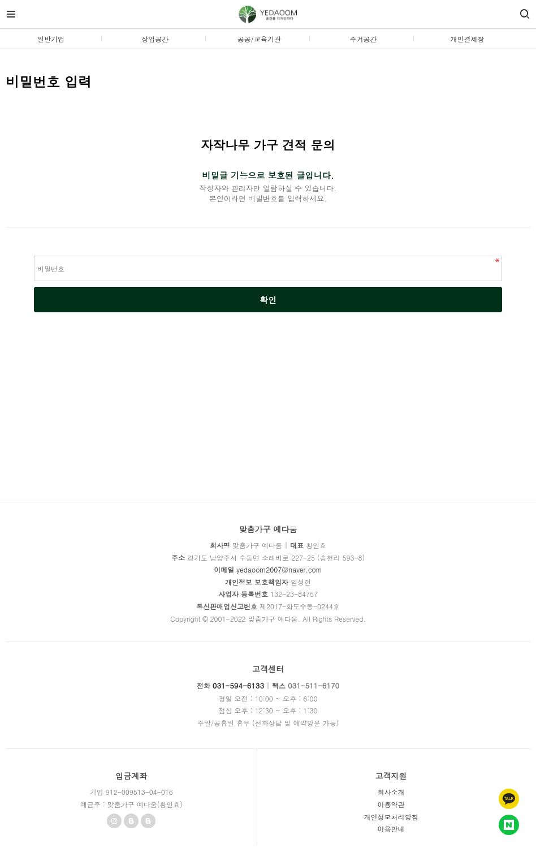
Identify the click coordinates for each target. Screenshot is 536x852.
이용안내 (390, 828)
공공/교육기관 (259, 39)
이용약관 (390, 804)
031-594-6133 (238, 685)
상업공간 (154, 39)
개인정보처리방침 (391, 816)
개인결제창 (468, 39)
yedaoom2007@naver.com (279, 569)
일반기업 (50, 39)
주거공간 (363, 39)
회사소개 (390, 792)
